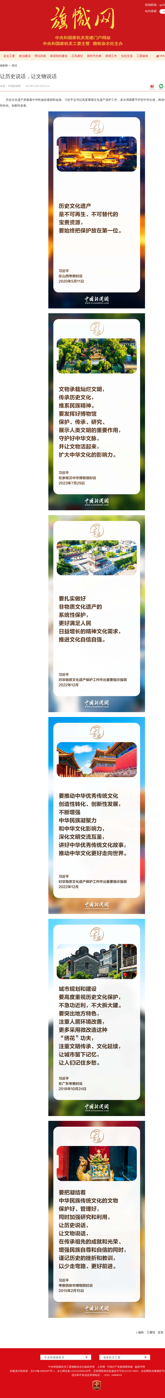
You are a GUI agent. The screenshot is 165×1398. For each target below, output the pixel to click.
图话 (14, 65)
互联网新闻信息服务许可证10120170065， (117, 1371)
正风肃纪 (77, 56)
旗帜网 (4, 65)
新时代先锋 (94, 56)
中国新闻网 (14, 86)
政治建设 (25, 56)
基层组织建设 (59, 56)
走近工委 (9, 56)
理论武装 (40, 56)
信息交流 (127, 56)
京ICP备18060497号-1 (42, 1371)
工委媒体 (142, 56)
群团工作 (111, 56)
